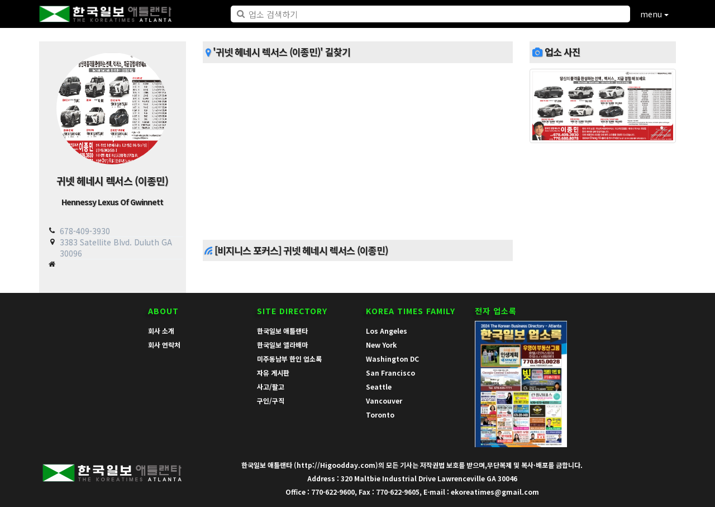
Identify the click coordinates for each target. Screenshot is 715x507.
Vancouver (384, 400)
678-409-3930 (85, 230)
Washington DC (392, 358)
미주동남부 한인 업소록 (289, 358)
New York (381, 344)
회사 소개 (161, 330)
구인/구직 (270, 400)
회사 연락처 (164, 344)
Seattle (379, 386)
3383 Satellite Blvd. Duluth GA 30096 (116, 247)
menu (654, 14)
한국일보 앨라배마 (282, 344)
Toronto (380, 414)
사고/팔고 (270, 386)
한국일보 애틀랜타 (282, 330)
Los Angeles (386, 330)
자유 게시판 (273, 372)
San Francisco (390, 372)
